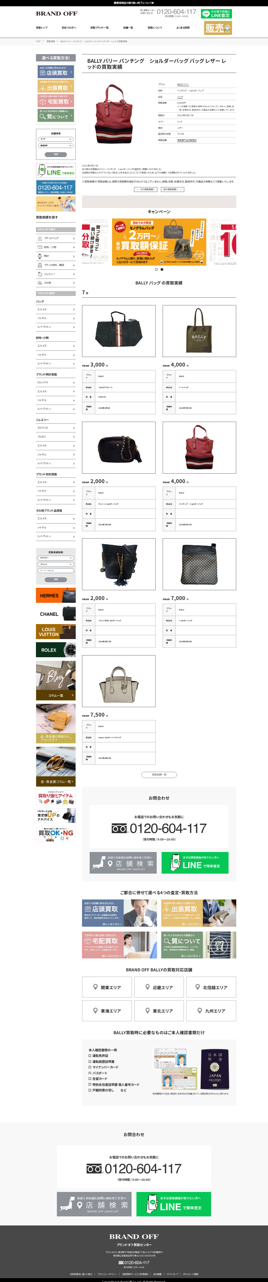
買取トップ (41, 27)
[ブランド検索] (56, 564)
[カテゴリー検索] (56, 558)
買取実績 (50, 41)
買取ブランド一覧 (99, 27)
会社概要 (157, 1270)
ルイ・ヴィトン (44, 326)
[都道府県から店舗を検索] (55, 145)
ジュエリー (42, 419)
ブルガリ (41, 436)
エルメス (41, 309)
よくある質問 (182, 27)
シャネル (41, 318)
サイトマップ (172, 1270)
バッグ (40, 301)
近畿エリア (163, 983)
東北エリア (163, 1007)
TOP (38, 41)
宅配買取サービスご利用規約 (135, 1270)
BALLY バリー (183, 84)
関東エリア (111, 983)
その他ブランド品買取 (49, 510)
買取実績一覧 (159, 770)
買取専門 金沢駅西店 (186, 140)
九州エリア (215, 1007)
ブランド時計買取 (46, 374)
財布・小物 (42, 337)
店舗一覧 (128, 27)
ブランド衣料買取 (46, 474)
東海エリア (111, 1007)
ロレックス (42, 382)
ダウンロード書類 (190, 1270)
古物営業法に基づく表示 (81, 1270)
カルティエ (42, 427)
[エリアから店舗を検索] (55, 139)
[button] (156, 269)
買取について (155, 27)
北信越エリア (215, 983)
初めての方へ (69, 27)
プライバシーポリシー (107, 1270)
